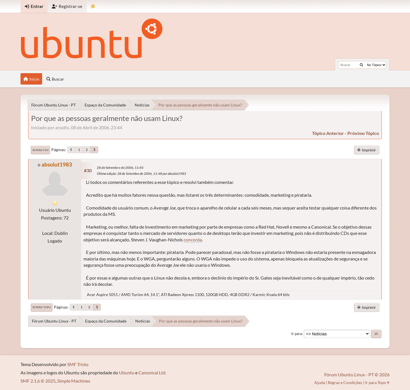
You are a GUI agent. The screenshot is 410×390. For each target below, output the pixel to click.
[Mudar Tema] (93, 6)
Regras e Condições (345, 382)
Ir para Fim (40, 150)
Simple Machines (73, 380)
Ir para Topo (41, 307)
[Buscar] (361, 65)
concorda (193, 239)
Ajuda (319, 382)
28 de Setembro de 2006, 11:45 (120, 167)
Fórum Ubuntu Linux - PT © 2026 (357, 374)
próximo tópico (363, 133)
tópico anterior (328, 133)
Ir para (296, 333)
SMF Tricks (78, 364)
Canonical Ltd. (152, 372)
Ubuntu (126, 372)
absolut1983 (57, 164)
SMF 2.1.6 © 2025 (38, 380)
